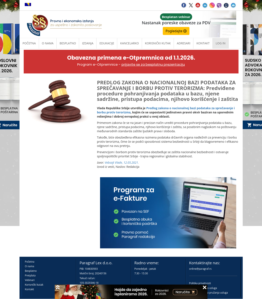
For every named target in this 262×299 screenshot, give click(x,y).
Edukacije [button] (106, 43)
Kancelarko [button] (129, 43)
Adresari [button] (183, 43)
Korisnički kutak (34, 284)
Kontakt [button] (203, 43)
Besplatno (68, 43)
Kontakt (29, 289)
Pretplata (30, 275)
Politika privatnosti (200, 283)
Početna (29, 43)
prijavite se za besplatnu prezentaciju (153, 64)
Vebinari (30, 280)
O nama (47, 43)
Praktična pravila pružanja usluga (208, 292)
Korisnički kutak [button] (158, 43)
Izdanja (87, 43)
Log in (220, 43)
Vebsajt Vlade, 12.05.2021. (122, 162)
